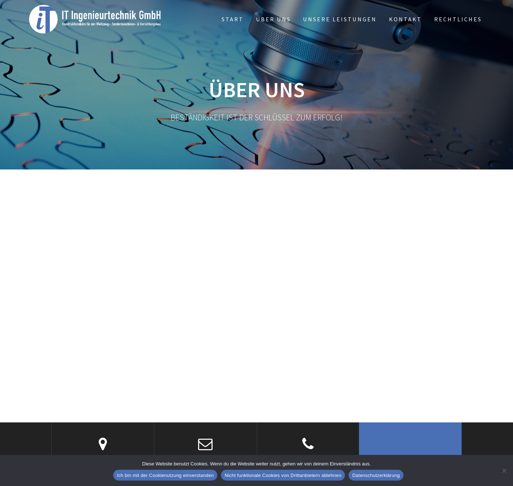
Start (233, 19)
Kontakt (405, 19)
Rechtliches (458, 19)
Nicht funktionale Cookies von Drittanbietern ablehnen (283, 475)
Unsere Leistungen (340, 19)
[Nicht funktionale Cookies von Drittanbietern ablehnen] (504, 470)
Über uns (273, 19)
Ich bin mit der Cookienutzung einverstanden (165, 475)
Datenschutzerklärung (375, 475)
